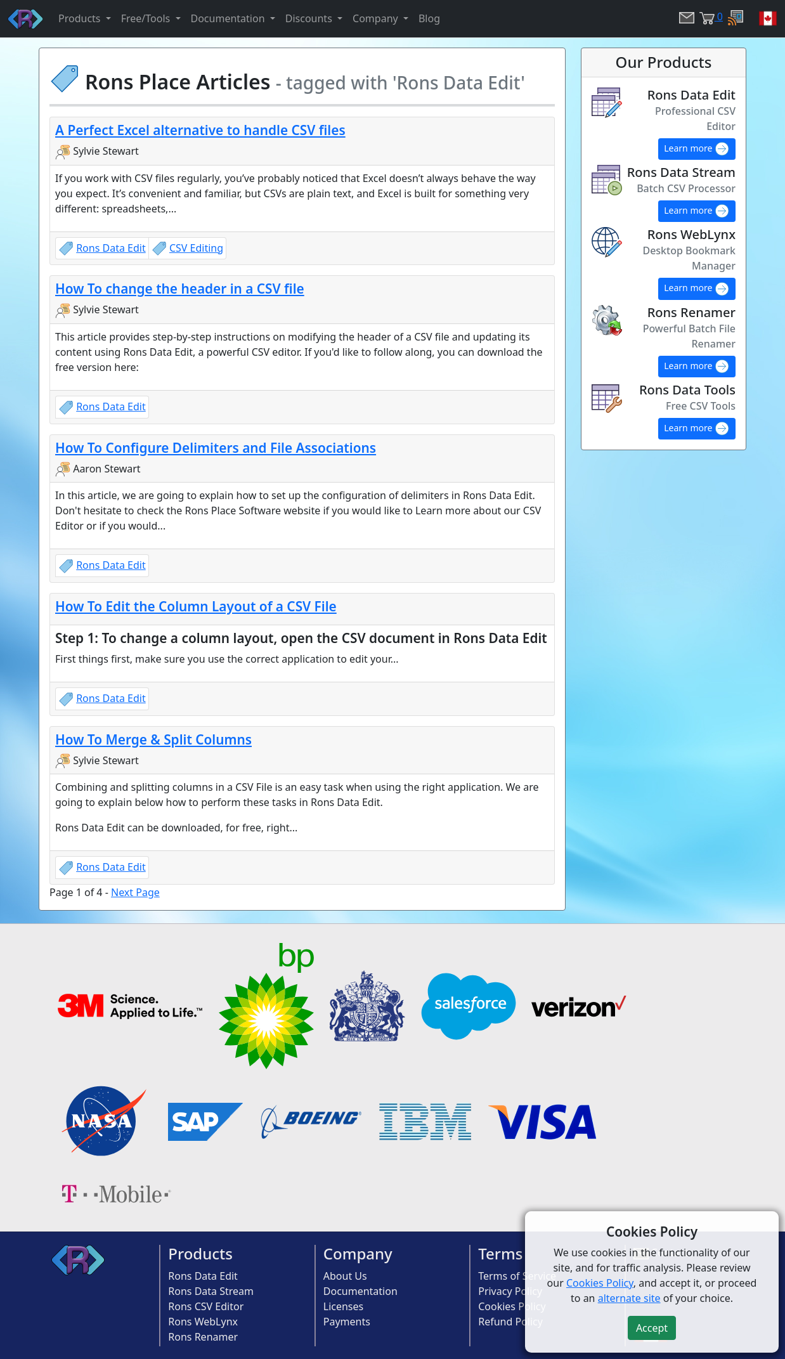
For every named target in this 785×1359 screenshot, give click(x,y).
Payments (346, 1322)
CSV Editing (196, 248)
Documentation (360, 1291)
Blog (429, 18)
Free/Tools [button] (147, 18)
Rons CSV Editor (205, 1306)
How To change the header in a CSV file (179, 288)
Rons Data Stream (211, 1291)
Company (357, 1253)
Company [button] (377, 18)
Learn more (697, 149)
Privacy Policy (510, 1291)
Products (200, 1253)
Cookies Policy (511, 1306)
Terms (500, 1253)
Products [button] (80, 18)
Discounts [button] (310, 18)
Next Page (135, 892)
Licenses (343, 1306)
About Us (345, 1276)
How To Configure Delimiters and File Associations (215, 448)
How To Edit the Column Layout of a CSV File (196, 606)
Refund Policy (510, 1322)
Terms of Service (517, 1276)
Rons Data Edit (111, 248)
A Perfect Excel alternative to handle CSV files (200, 130)
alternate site (629, 1298)
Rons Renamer (203, 1337)
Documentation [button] (229, 18)
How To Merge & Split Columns (153, 739)
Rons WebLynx (203, 1322)
